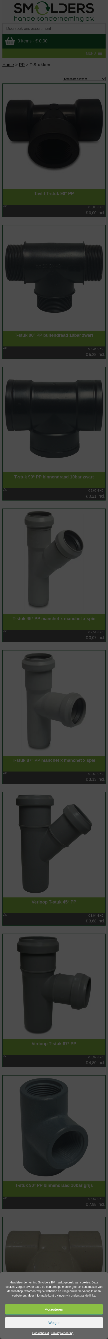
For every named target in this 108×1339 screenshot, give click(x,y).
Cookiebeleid (40, 1333)
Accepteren (54, 1309)
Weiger (54, 1323)
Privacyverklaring (62, 1333)
